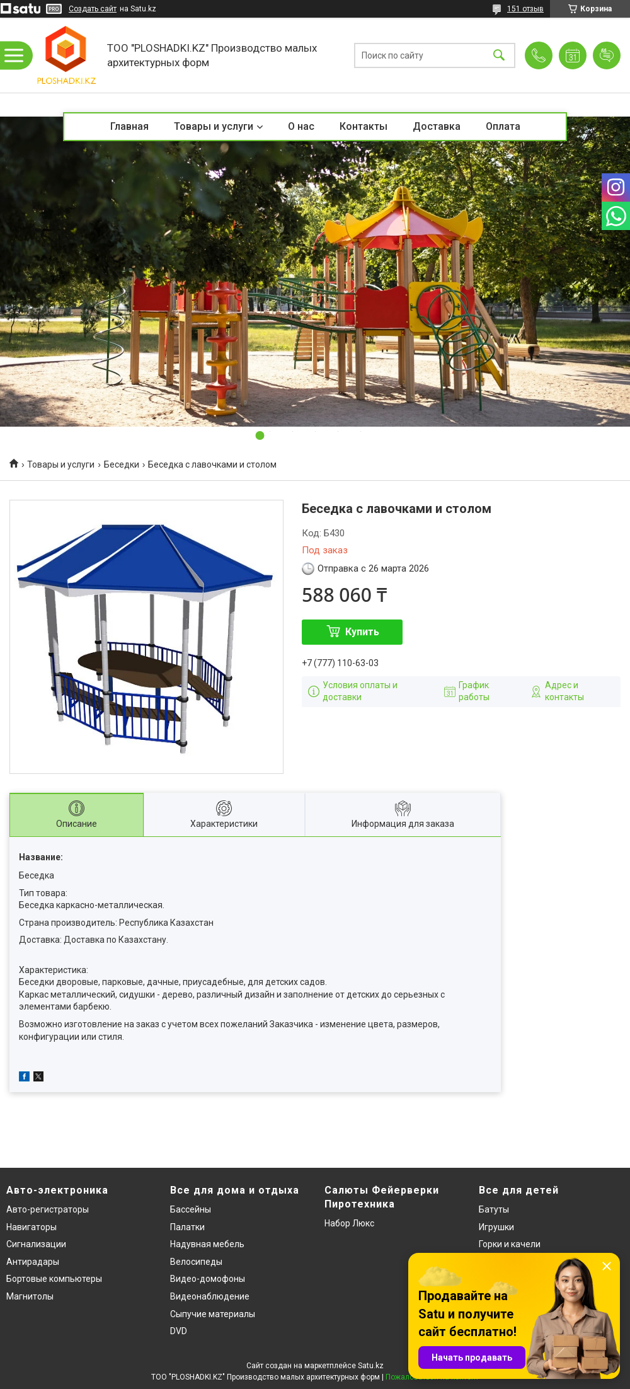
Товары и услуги (213, 126)
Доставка (437, 126)
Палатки (187, 1227)
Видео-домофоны (207, 1279)
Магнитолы (30, 1296)
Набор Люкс (349, 1223)
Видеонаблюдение (209, 1296)
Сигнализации (36, 1244)
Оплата (503, 126)
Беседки (121, 464)
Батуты (494, 1209)
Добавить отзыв (607, 55)
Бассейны (190, 1209)
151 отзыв (525, 8)
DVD (178, 1331)
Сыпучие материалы (212, 1314)
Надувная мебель (207, 1244)
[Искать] (499, 55)
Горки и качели (510, 1244)
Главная (129, 126)
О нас (301, 126)
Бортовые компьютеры (54, 1279)
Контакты (363, 126)
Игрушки (496, 1227)
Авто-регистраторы (47, 1209)
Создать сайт (93, 8)
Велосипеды (196, 1262)
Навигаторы (31, 1227)
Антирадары (32, 1262)
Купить (362, 632)
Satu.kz (371, 1365)
